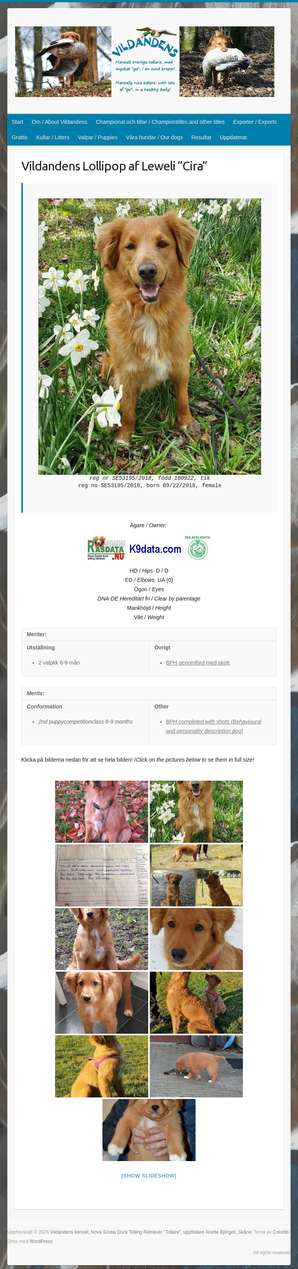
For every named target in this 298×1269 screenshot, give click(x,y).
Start (17, 122)
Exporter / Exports (255, 122)
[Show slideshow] (148, 1176)
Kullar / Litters (52, 137)
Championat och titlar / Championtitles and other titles (160, 122)
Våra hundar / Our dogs (154, 137)
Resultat (201, 137)
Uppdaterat (233, 137)
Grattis (20, 137)
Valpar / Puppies (98, 137)
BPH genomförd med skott (198, 663)
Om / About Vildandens (59, 122)
